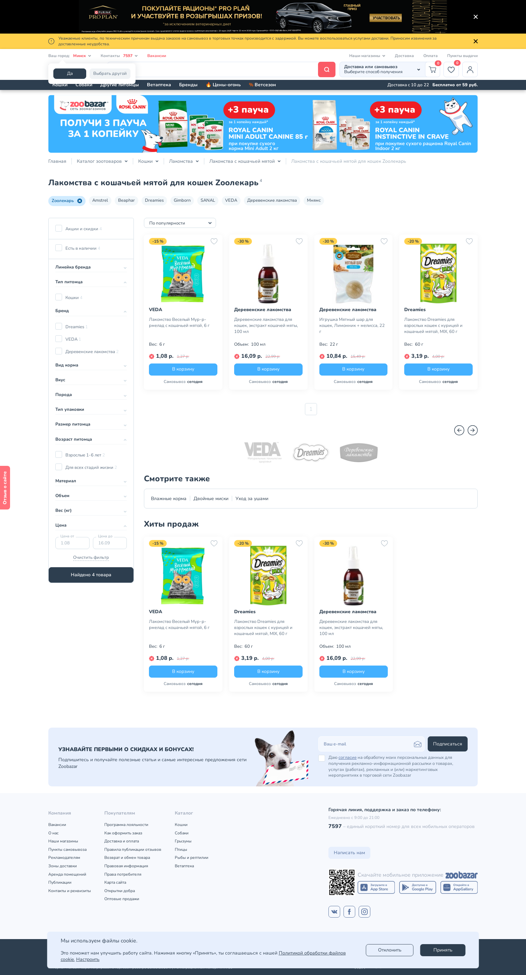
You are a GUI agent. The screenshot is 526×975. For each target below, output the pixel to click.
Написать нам (349, 852)
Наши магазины (63, 841)
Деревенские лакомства (272, 200)
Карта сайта (115, 882)
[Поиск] (221, 69)
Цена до (105, 536)
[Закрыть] (476, 17)
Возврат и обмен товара (127, 857)
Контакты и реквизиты (69, 890)
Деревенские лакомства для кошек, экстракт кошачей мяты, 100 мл (266, 325)
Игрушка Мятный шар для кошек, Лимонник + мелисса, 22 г (352, 325)
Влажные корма (169, 498)
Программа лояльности (126, 824)
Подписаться (447, 744)
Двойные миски (211, 498)
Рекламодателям (64, 857)
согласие (347, 757)
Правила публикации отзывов (132, 849)
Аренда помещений (67, 874)
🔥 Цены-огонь (223, 85)
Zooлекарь (67, 201)
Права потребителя (122, 874)
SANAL (208, 200)
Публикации (59, 882)
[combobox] (180, 223)
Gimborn (182, 200)
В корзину (183, 369)
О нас (53, 833)
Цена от (67, 536)
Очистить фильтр (91, 557)
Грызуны (183, 841)
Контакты (119, 56)
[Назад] (459, 430)
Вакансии (156, 55)
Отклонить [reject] (390, 950)
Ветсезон (262, 85)
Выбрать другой (110, 73)
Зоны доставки (62, 866)
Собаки (83, 85)
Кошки (59, 85)
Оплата (430, 55)
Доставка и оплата (121, 841)
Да (70, 73)
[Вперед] (473, 430)
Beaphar (126, 200)
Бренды (188, 85)
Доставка (404, 55)
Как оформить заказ (123, 833)
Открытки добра (119, 890)
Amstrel (100, 200)
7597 (335, 826)
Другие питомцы (119, 85)
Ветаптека (159, 85)
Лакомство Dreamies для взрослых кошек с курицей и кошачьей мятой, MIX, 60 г (433, 325)
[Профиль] (470, 69)
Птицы (181, 849)
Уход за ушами (251, 498)
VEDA (231, 200)
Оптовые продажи (121, 898)
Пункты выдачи (462, 55)
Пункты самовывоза (67, 849)
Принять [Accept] (443, 950)
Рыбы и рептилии (191, 857)
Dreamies (154, 200)
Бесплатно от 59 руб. (455, 85)
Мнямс (314, 200)
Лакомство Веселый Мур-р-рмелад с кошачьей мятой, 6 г (179, 322)
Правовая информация (126, 866)
